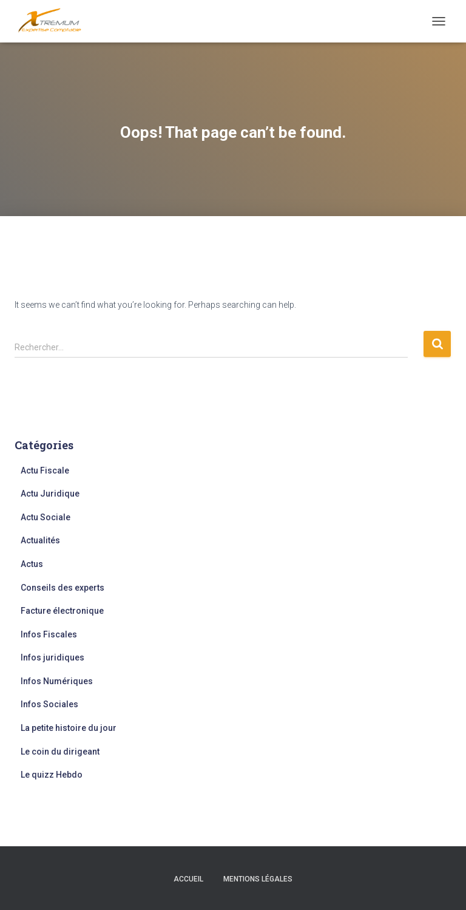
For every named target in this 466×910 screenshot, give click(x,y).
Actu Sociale (45, 517)
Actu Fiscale (45, 470)
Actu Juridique (50, 493)
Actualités (40, 540)
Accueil (188, 879)
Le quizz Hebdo (52, 774)
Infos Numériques (57, 681)
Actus (32, 564)
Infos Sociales (49, 704)
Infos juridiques (52, 657)
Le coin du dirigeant (60, 751)
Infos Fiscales (49, 634)
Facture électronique (62, 611)
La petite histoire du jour (68, 728)
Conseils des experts (62, 588)
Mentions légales (257, 879)
